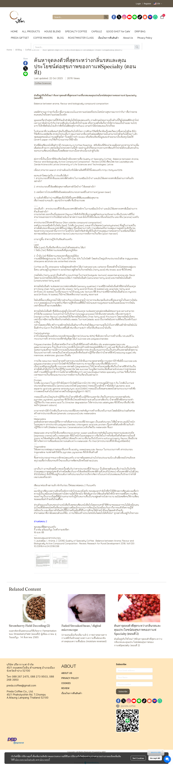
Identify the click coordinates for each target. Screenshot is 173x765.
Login (138, 3)
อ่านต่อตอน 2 (40, 521)
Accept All (155, 758)
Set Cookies (138, 758)
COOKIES (66, 683)
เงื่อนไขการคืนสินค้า (71, 693)
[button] (158, 3)
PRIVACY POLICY (70, 678)
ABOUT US (66, 673)
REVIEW (65, 688)
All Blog (18, 50)
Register (147, 3)
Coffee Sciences (32, 50)
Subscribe (122, 691)
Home (9, 50)
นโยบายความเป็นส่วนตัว (25, 759)
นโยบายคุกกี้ (44, 759)
